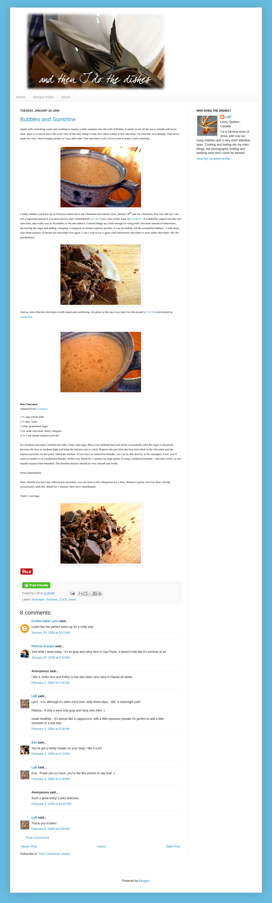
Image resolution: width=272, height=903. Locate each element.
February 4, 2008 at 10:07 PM (51, 804)
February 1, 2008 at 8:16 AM (50, 729)
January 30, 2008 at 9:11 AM (50, 632)
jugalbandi (26, 316)
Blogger (144, 881)
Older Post (173, 846)
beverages (38, 599)
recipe (95, 218)
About (66, 97)
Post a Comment (37, 838)
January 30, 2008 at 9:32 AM (50, 657)
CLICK (150, 311)
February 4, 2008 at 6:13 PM (50, 754)
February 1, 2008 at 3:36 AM (50, 683)
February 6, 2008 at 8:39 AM (50, 829)
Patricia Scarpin (42, 646)
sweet (72, 599)
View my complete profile (213, 158)
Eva (34, 742)
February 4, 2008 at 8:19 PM (50, 779)
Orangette (136, 218)
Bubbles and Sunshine (48, 119)
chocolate (51, 599)
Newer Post (29, 846)
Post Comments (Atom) (54, 854)
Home (20, 97)
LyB (34, 696)
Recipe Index (43, 97)
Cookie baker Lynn (44, 621)
